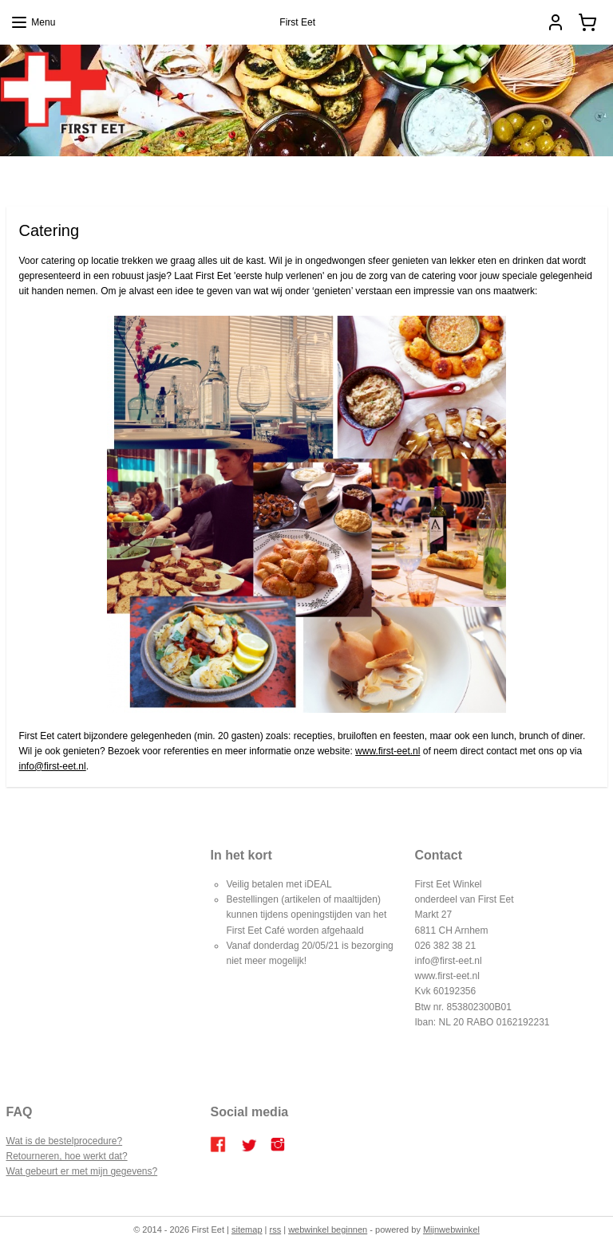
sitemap (247, 1229)
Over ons (436, 175)
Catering (288, 175)
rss (276, 1229)
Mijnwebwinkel (451, 1229)
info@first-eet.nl (52, 766)
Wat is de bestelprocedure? (64, 1141)
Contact (484, 175)
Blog (159, 175)
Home (124, 175)
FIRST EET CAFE (219, 175)
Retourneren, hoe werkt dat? (67, 1156)
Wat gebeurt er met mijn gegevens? (82, 1171)
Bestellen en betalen (361, 175)
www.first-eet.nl (387, 750)
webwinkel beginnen (327, 1229)
